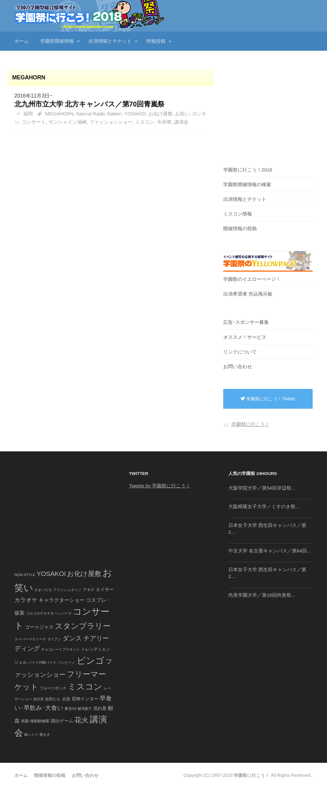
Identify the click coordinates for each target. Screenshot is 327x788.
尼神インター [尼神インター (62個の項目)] (85, 699)
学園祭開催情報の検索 (247, 184)
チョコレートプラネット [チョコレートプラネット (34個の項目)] (60, 649)
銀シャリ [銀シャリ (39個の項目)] (31, 734)
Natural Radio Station (99, 113)
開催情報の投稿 (240, 228)
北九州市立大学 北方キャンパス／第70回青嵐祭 (89, 104)
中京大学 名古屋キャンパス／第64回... (269, 550)
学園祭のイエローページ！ (252, 279)
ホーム (21, 41)
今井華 (164, 122)
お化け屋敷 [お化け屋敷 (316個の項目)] (84, 574)
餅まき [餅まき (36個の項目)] (45, 734)
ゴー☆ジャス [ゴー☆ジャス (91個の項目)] (39, 627)
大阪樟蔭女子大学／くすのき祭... (264, 506)
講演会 (181, 122)
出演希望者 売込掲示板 (247, 293)
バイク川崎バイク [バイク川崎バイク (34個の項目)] (42, 662)
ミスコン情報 (237, 213)
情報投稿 (155, 41)
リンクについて (240, 351)
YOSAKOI (135, 113)
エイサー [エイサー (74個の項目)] (105, 589)
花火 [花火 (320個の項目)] (81, 720)
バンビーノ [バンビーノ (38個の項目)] (66, 662)
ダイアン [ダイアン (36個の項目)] (54, 639)
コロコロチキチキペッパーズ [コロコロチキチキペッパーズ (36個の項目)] (49, 613)
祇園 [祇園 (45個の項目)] (25, 721)
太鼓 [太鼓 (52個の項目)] (66, 699)
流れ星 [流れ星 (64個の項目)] (100, 708)
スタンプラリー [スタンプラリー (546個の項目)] (82, 626)
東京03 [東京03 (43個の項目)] (70, 708)
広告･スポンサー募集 (246, 322)
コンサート (34, 122)
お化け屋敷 (160, 113)
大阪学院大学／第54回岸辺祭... (261, 488)
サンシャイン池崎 (68, 122)
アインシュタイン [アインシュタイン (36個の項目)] (67, 590)
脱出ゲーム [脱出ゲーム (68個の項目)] (62, 720)
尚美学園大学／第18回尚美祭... (261, 595)
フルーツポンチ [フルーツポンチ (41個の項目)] (53, 688)
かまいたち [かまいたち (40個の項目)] (43, 590)
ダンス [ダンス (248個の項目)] (72, 638)
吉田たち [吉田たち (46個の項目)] (52, 699)
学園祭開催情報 (57, 41)
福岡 (28, 113)
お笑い (182, 113)
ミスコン (144, 122)
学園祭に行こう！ (250, 424)
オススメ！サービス (244, 337)
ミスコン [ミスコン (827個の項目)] (85, 686)
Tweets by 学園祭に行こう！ (159, 485)
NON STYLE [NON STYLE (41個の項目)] (24, 575)
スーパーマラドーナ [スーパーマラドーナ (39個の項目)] (30, 639)
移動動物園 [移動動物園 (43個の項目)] (39, 721)
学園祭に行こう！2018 (247, 169)
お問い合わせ (237, 366)
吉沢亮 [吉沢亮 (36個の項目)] (38, 699)
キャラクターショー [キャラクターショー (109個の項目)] (62, 600)
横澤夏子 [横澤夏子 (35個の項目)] (85, 709)
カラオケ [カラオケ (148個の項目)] (25, 600)
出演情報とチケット (110, 41)
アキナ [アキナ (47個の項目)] (89, 589)
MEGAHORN (59, 113)
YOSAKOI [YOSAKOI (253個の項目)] (51, 573)
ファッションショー (111, 122)
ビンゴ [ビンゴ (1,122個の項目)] (90, 661)
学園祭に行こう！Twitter (267, 398)
